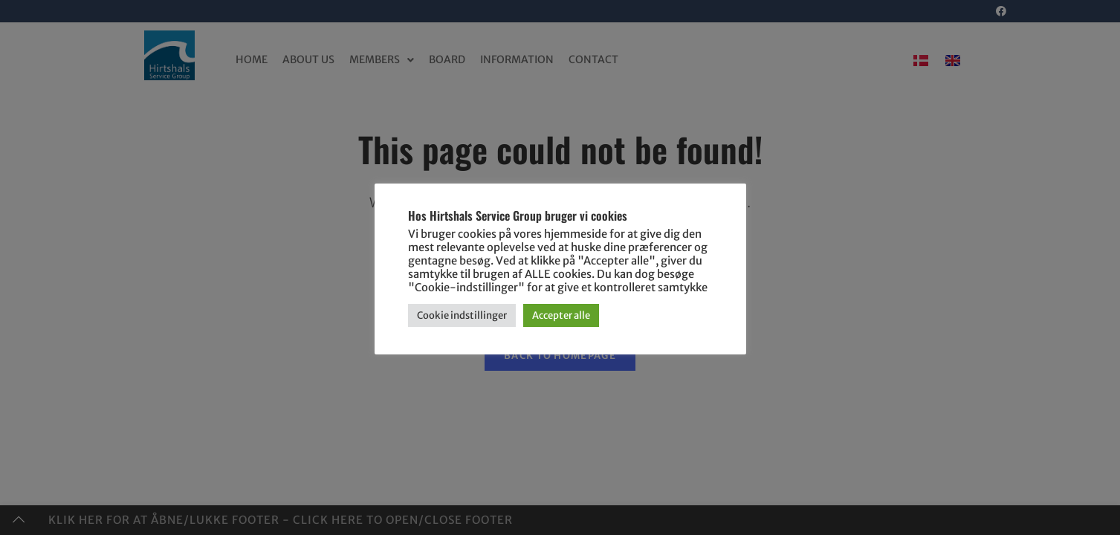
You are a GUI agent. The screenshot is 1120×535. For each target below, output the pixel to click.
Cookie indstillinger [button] (462, 315)
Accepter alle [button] (561, 315)
